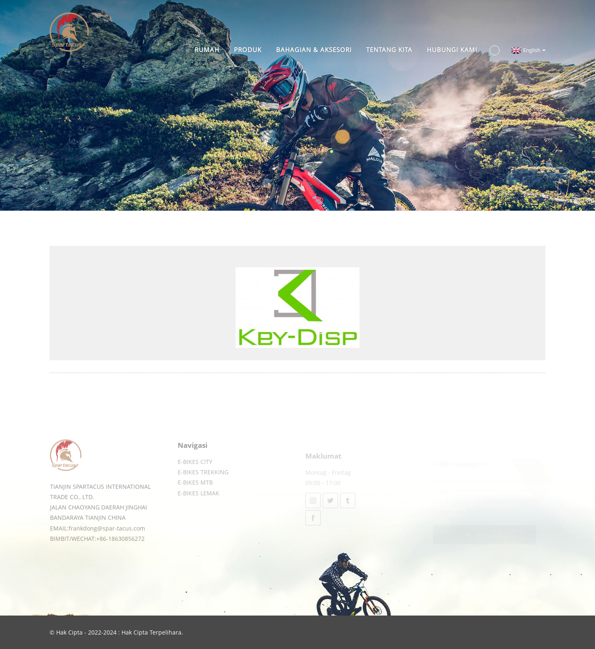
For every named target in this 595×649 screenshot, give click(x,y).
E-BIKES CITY (195, 471)
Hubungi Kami (452, 49)
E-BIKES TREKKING (203, 482)
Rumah (207, 49)
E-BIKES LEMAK (198, 502)
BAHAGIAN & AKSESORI (314, 49)
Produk (248, 49)
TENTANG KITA (389, 49)
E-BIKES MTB (195, 492)
